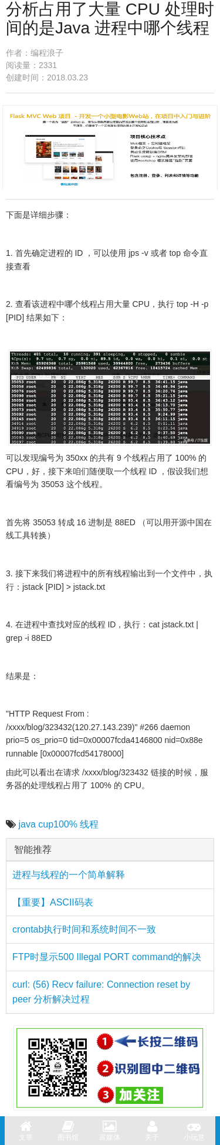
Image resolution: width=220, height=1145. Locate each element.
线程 (89, 824)
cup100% (57, 824)
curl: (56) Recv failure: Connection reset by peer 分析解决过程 (101, 992)
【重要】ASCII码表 (52, 902)
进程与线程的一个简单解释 (68, 875)
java (26, 824)
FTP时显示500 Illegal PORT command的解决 (106, 957)
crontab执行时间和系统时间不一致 (84, 929)
